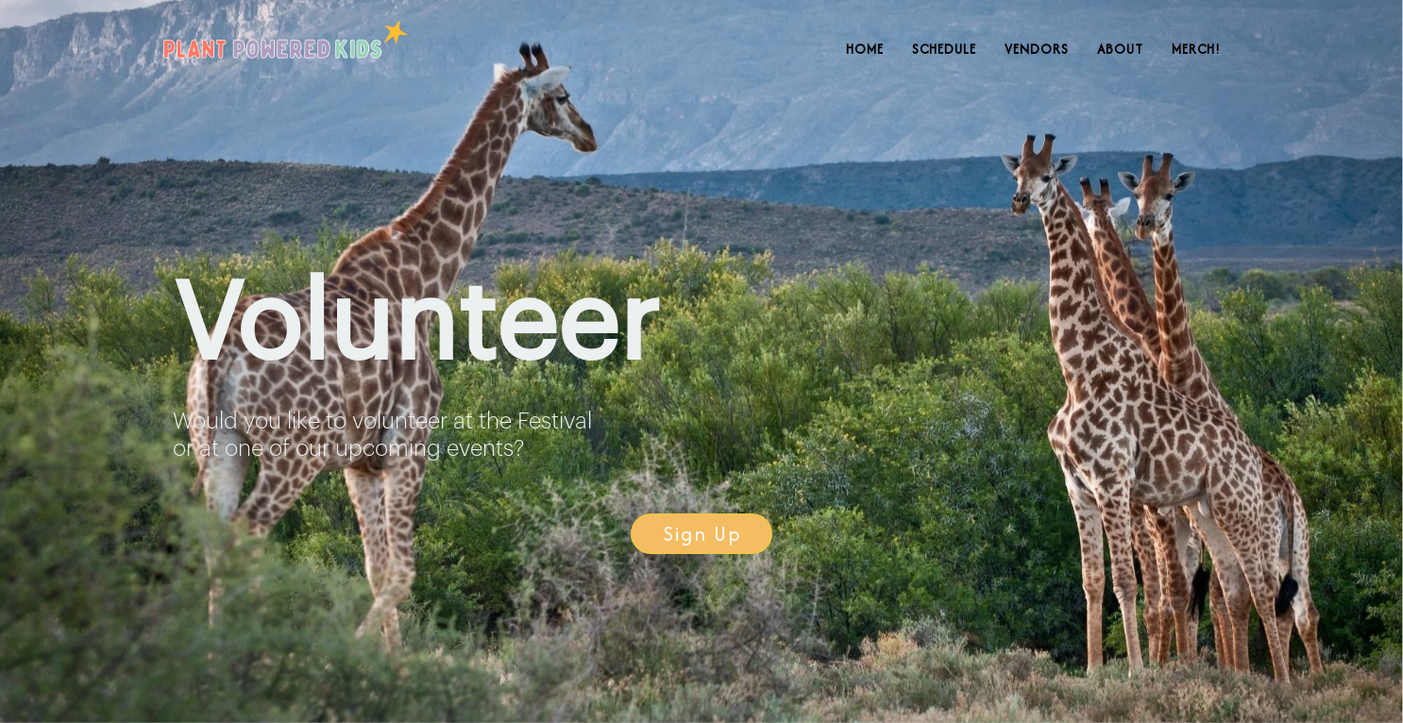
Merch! (1196, 49)
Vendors (1037, 49)
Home (865, 49)
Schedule (944, 49)
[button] (701, 533)
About (1120, 49)
